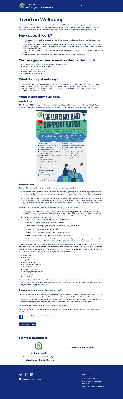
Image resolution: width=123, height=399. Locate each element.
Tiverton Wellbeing (88, 378)
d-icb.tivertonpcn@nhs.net (31, 379)
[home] (40, 6)
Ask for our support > (27, 324)
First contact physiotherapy (91, 381)
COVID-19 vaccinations (90, 384)
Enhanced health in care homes (93, 387)
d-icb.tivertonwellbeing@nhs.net (64, 309)
